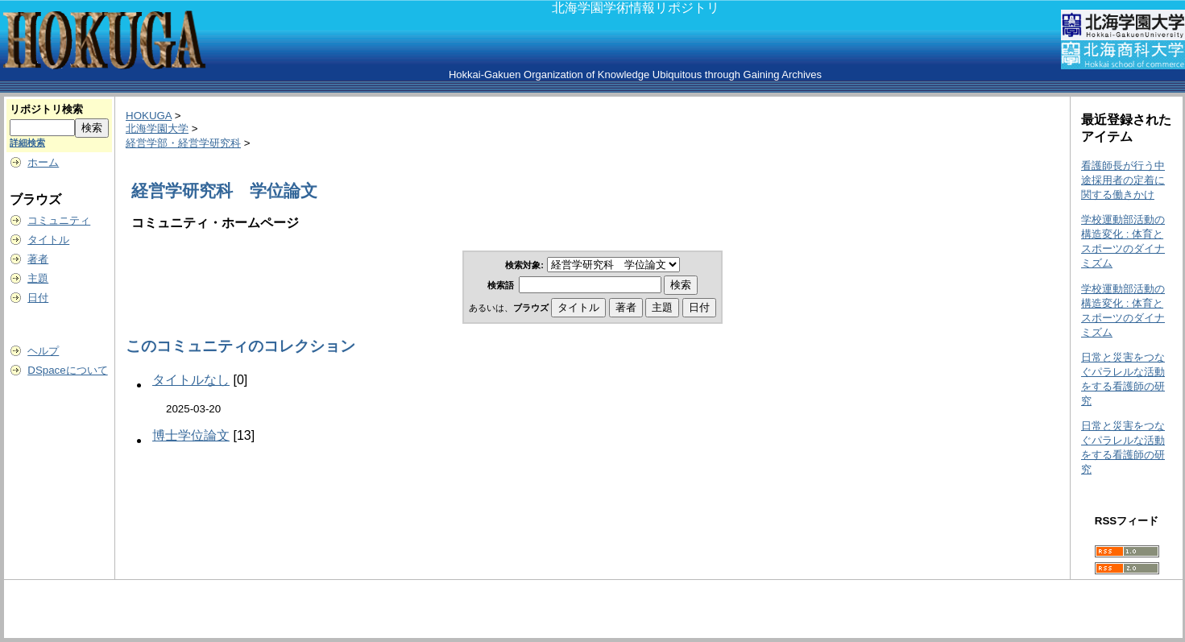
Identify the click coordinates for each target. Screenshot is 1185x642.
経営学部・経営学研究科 (183, 143)
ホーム (43, 162)
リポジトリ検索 (46, 109)
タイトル (48, 240)
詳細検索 (27, 142)
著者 (37, 259)
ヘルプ (43, 351)
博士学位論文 (191, 435)
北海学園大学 (157, 128)
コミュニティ (58, 220)
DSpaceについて (67, 370)
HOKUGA (149, 116)
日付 (37, 298)
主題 (37, 278)
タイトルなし (191, 380)
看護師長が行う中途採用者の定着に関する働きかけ (1123, 180)
